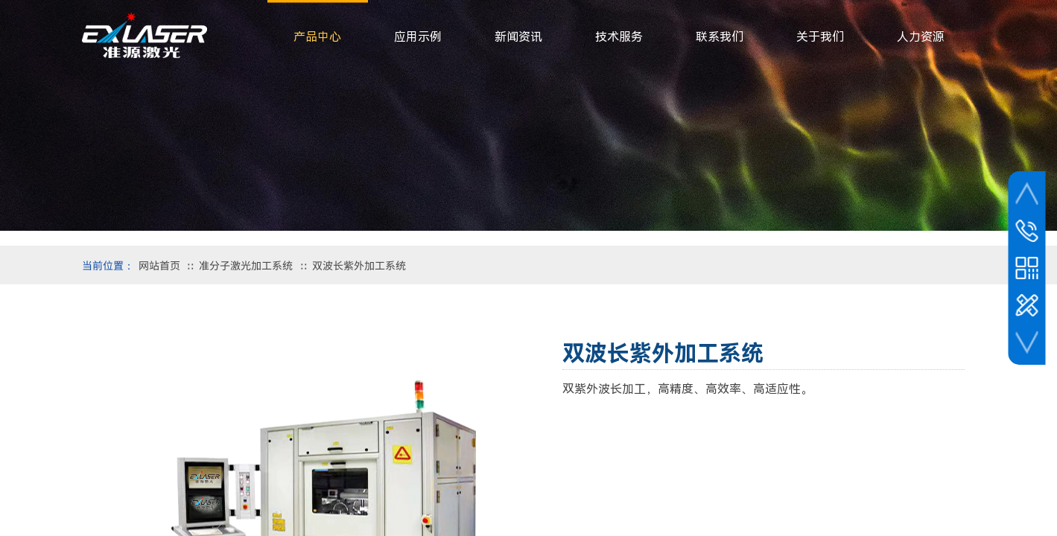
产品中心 (317, 37)
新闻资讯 (518, 37)
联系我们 (719, 37)
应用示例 (418, 37)
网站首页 (159, 265)
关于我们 (820, 37)
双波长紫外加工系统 (359, 265)
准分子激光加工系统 (246, 265)
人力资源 (921, 37)
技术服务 (619, 37)
